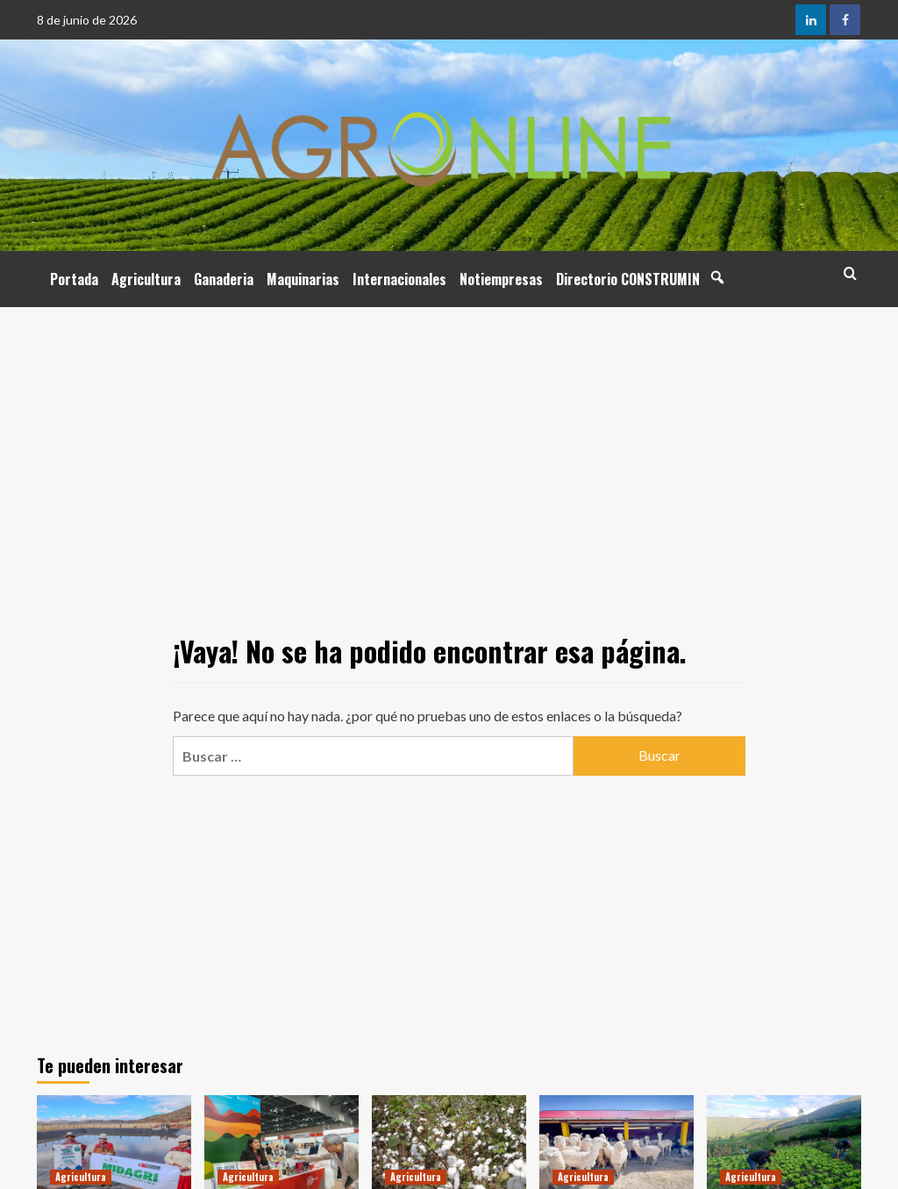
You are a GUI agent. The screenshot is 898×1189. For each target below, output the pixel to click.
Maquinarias (303, 279)
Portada (74, 279)
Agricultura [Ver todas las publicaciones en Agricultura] (80, 1177)
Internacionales (399, 279)
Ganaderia (223, 279)
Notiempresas (501, 279)
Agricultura (146, 279)
